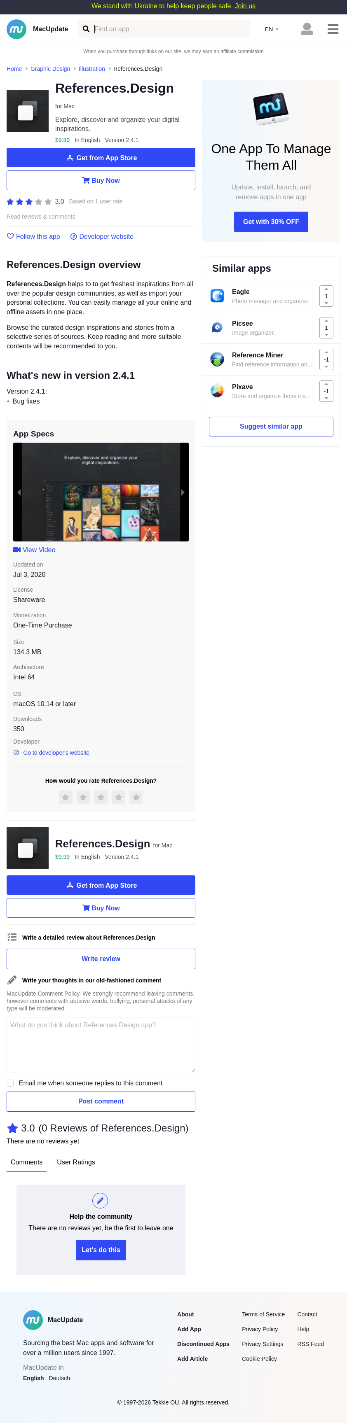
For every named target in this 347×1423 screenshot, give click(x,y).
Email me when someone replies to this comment (91, 1083)
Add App (189, 1329)
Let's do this (101, 1250)
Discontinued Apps (203, 1344)
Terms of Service (263, 1314)
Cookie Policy (259, 1358)
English (33, 1378)
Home (14, 68)
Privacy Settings (262, 1344)
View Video (34, 549)
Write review (101, 958)
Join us (245, 6)
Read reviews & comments (41, 216)
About (185, 1314)
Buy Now (101, 180)
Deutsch (59, 1378)
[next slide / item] (183, 492)
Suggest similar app (271, 426)
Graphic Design (50, 68)
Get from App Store (101, 158)
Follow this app (33, 236)
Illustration (92, 68)
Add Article (192, 1358)
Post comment (101, 1101)
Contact (307, 1314)
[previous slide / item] (19, 492)
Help (303, 1329)
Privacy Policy (260, 1329)
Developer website (102, 236)
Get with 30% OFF (271, 221)
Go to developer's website (51, 752)
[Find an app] (85, 29)
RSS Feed (310, 1344)
